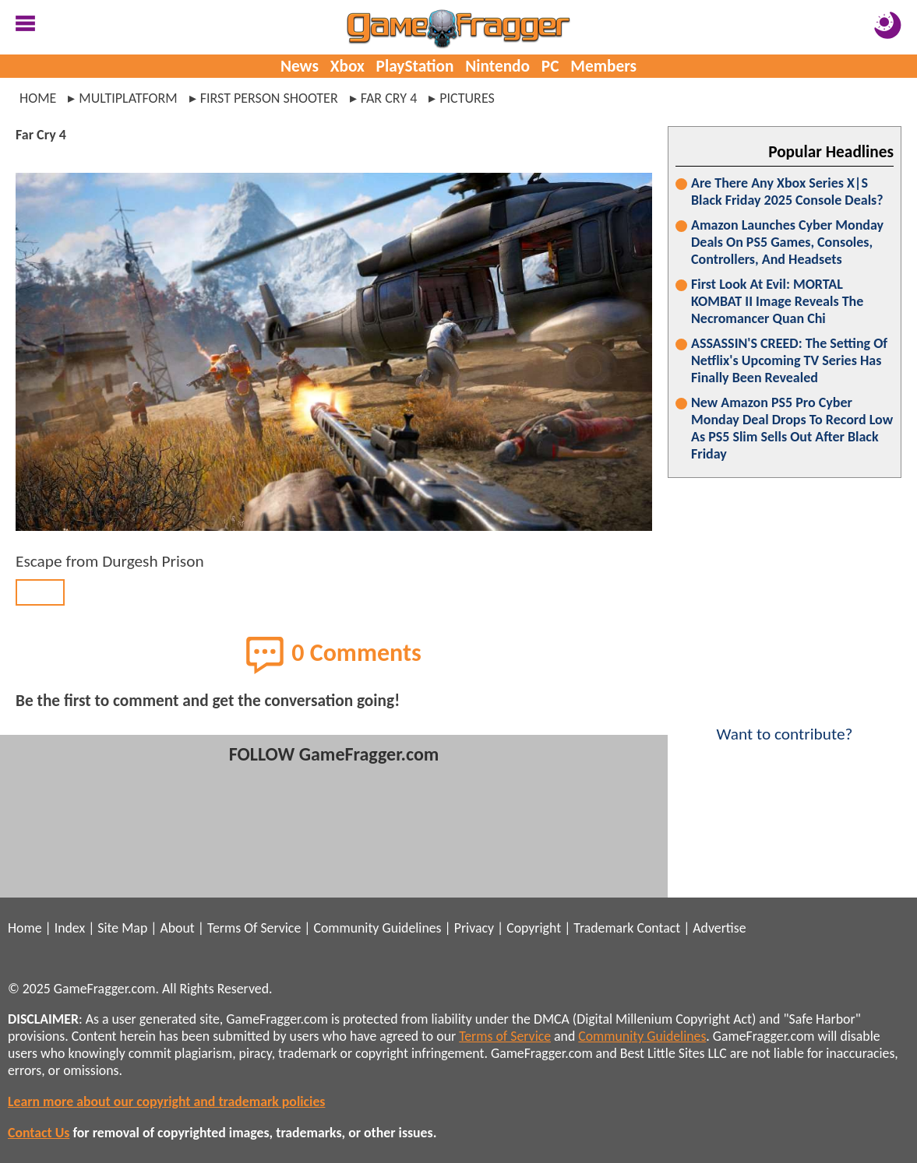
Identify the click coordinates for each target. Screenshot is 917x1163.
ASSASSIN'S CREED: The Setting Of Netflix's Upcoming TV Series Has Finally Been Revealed (789, 360)
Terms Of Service (254, 927)
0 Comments (333, 655)
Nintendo (497, 66)
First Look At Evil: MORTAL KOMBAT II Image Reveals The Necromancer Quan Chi (777, 301)
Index (70, 927)
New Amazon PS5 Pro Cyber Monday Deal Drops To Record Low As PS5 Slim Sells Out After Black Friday (792, 428)
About (177, 927)
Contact (658, 927)
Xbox (347, 66)
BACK (40, 592)
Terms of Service (505, 1036)
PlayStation (415, 66)
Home (37, 98)
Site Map (122, 927)
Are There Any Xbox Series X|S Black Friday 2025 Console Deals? (787, 191)
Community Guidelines (377, 927)
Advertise (719, 927)
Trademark (603, 927)
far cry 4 (389, 98)
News (299, 66)
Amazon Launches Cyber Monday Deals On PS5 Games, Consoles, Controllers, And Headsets (787, 242)
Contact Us (38, 1132)
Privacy (474, 927)
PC (550, 66)
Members (603, 66)
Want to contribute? (784, 724)
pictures (467, 98)
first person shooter (269, 98)
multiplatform (128, 98)
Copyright (533, 927)
